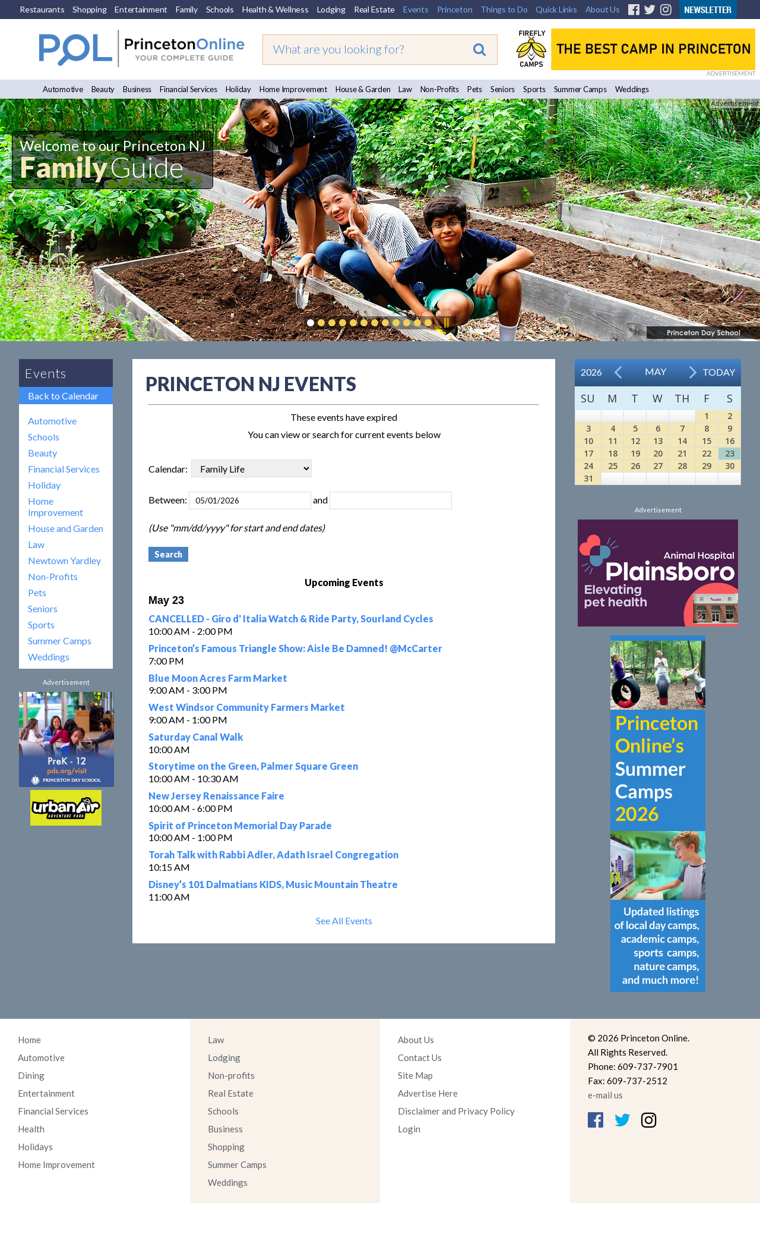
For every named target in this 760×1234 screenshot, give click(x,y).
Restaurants (42, 9)
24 (588, 465)
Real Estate (374, 9)
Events (416, 9)
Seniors (502, 89)
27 (658, 465)
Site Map (415, 1075)
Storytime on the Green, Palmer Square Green (253, 766)
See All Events (344, 920)
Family (187, 9)
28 (682, 465)
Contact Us (420, 1057)
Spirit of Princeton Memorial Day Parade (240, 825)
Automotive (63, 89)
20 (658, 453)
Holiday (238, 89)
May (655, 371)
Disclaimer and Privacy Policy (456, 1111)
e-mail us (605, 1095)
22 (706, 453)
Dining (31, 1075)
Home (29, 1039)
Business (137, 89)
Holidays (35, 1146)
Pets (474, 89)
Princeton (455, 9)
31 (588, 478)
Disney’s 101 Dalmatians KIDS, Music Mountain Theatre (273, 884)
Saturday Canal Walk (195, 736)
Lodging (331, 9)
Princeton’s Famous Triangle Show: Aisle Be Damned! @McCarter (295, 648)
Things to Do (503, 9)
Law (404, 89)
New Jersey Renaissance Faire (216, 795)
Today (718, 371)
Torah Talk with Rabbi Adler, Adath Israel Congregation (273, 854)
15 (706, 440)
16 (729, 440)
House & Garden (363, 89)
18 (613, 453)
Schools (220, 9)
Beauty (103, 89)
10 (588, 440)
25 (613, 465)
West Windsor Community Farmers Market (246, 707)
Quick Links (556, 9)
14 (682, 440)
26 (635, 465)
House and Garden (65, 528)
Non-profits (231, 1075)
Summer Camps (580, 89)
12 (635, 440)
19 (635, 453)
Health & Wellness (275, 9)
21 (682, 453)
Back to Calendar (63, 395)
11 (613, 440)
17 (588, 453)
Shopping (89, 9)
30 (729, 465)
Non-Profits (439, 89)
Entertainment (141, 9)
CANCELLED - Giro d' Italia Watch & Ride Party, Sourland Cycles (290, 618)
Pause (446, 322)
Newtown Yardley (64, 560)
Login (409, 1128)
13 (658, 440)
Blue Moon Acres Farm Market (217, 678)
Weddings (632, 89)
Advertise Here (428, 1093)
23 (729, 453)
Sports (534, 89)
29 (706, 465)
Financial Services (188, 89)
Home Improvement (293, 89)
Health (31, 1128)
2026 (591, 371)
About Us (602, 9)
